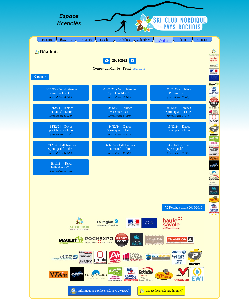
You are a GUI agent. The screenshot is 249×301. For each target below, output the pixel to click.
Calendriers (144, 39)
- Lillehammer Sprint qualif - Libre (60, 149)
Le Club (105, 39)
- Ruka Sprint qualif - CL (178, 149)
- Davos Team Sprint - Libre (178, 129)
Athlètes (124, 39)
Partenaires (46, 39)
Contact (202, 39)
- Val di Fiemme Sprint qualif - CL (119, 93)
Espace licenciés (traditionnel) (161, 291)
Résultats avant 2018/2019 (183, 207)
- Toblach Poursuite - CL (178, 93)
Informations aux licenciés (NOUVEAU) (99, 291)
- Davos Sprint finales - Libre (60, 130)
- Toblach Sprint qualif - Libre (178, 112)
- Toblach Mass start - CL (119, 112)
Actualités (85, 39)
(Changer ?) (139, 69)
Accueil (66, 40)
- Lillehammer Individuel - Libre (119, 149)
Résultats (163, 40)
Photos (183, 39)
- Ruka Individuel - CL (60, 167)
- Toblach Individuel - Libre (60, 112)
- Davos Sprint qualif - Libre (119, 130)
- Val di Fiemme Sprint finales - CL (60, 93)
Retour (40, 76)
